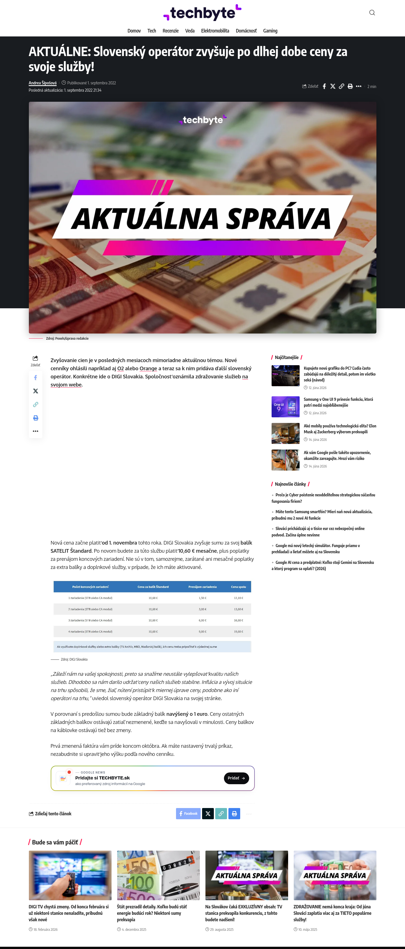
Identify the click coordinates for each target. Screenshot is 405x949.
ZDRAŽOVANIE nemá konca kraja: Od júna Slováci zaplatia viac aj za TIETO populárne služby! (333, 913)
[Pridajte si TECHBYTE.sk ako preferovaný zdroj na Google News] (152, 778)
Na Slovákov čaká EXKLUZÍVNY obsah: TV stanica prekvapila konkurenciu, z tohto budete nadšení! (243, 913)
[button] (372, 12)
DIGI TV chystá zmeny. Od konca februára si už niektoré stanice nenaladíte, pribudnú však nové (69, 913)
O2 (120, 368)
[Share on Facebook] (324, 86)
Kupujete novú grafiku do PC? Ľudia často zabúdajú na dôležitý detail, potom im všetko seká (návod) (340, 373)
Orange (148, 368)
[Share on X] (333, 86)
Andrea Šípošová (43, 82)
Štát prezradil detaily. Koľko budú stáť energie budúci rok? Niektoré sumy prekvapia (152, 913)
